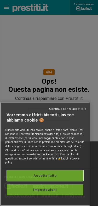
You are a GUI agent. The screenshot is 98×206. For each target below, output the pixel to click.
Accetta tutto (45, 176)
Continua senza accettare (67, 109)
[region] (45, 154)
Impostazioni (45, 190)
